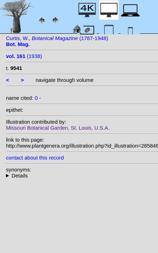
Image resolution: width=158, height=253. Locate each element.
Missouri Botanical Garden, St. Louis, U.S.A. (57, 128)
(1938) (24, 56)
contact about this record (35, 158)
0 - (38, 98)
